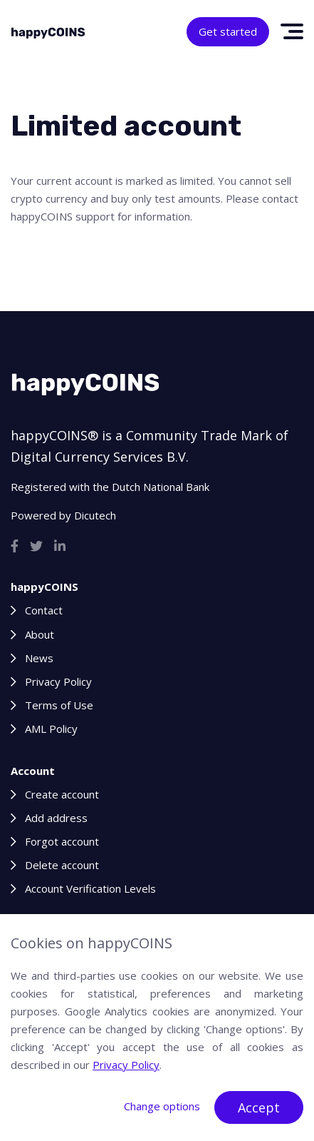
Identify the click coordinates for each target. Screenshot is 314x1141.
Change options (162, 1106)
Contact (44, 610)
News (39, 658)
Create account (62, 794)
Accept (259, 1107)
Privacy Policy (58, 681)
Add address (56, 818)
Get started (228, 31)
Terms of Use (59, 705)
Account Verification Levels (90, 888)
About (39, 634)
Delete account (62, 865)
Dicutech (95, 515)
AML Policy (51, 728)
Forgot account (62, 841)
